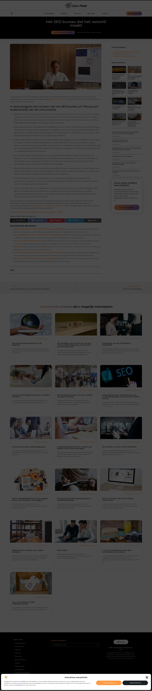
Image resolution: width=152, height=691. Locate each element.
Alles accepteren (109, 683)
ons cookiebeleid (17, 685)
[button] (147, 677)
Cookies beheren (135, 683)
